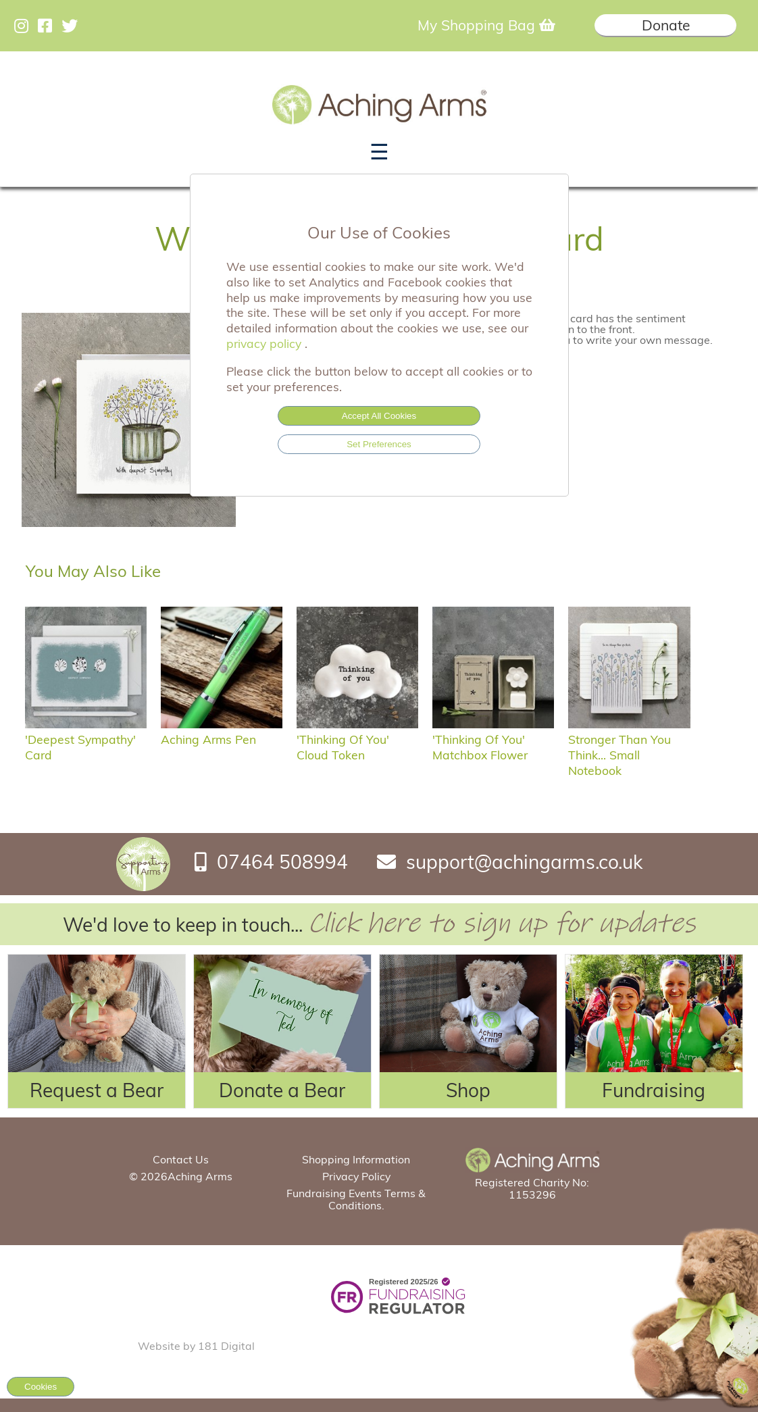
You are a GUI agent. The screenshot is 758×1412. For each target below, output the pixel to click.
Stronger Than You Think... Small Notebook (629, 747)
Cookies (40, 1387)
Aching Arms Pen (221, 731)
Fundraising (653, 1090)
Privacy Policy (356, 1176)
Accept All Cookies (379, 416)
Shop (468, 1090)
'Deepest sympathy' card (86, 739)
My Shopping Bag (486, 25)
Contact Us (181, 1159)
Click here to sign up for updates (501, 923)
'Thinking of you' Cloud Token (357, 739)
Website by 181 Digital (196, 1346)
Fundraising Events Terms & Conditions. (356, 1198)
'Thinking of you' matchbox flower (493, 739)
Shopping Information (356, 1159)
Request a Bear (96, 1090)
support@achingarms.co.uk (524, 862)
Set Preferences (379, 444)
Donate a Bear (282, 1090)
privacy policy (265, 343)
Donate (666, 25)
